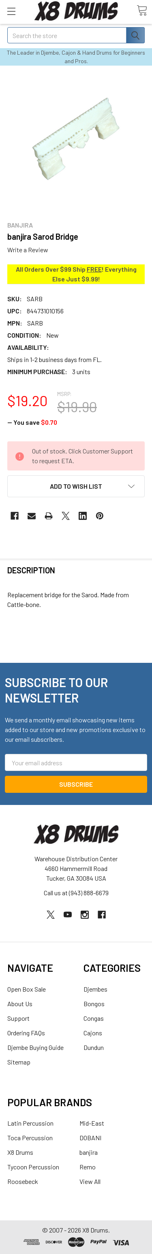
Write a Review (27, 249)
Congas (93, 1018)
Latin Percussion (30, 1123)
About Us (19, 1003)
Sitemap (18, 1062)
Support (18, 1018)
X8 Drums (20, 1152)
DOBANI (90, 1137)
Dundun (93, 1047)
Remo (87, 1167)
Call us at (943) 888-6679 (76, 892)
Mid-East (91, 1123)
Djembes (95, 989)
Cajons (92, 1033)
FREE (94, 269)
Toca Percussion (30, 1137)
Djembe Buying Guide (35, 1047)
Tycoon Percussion (33, 1167)
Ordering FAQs (26, 1033)
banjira (88, 1152)
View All (90, 1181)
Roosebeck (22, 1181)
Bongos (94, 1003)
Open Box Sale (26, 989)
